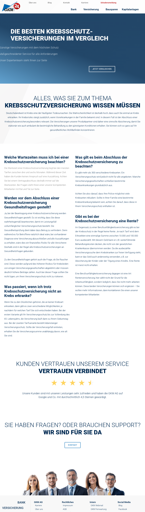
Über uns (33, 3)
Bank (80, 9)
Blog (52, 3)
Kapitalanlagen (133, 9)
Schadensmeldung (115, 3)
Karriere (91, 3)
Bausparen (114, 9)
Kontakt (71, 3)
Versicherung (96, 9)
